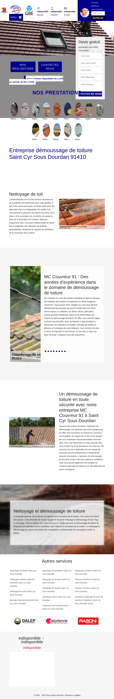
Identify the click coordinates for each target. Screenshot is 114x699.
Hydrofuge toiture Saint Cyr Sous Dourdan (56, 598)
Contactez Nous (50, 66)
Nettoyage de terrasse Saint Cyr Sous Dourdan (56, 581)
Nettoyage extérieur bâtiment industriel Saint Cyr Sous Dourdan (22, 582)
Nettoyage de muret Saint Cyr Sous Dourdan (22, 593)
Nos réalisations (23, 66)
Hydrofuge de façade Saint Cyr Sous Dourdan (23, 572)
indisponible (42, 11)
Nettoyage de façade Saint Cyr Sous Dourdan (55, 590)
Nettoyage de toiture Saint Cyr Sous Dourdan (88, 572)
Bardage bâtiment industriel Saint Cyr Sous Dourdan (24, 602)
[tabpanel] (72, 306)
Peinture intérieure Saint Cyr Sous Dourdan (87, 590)
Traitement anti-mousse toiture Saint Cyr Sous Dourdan (55, 607)
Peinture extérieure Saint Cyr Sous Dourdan (87, 581)
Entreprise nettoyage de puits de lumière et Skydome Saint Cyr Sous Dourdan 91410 (89, 600)
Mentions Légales (73, 695)
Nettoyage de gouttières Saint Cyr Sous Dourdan (57, 572)
